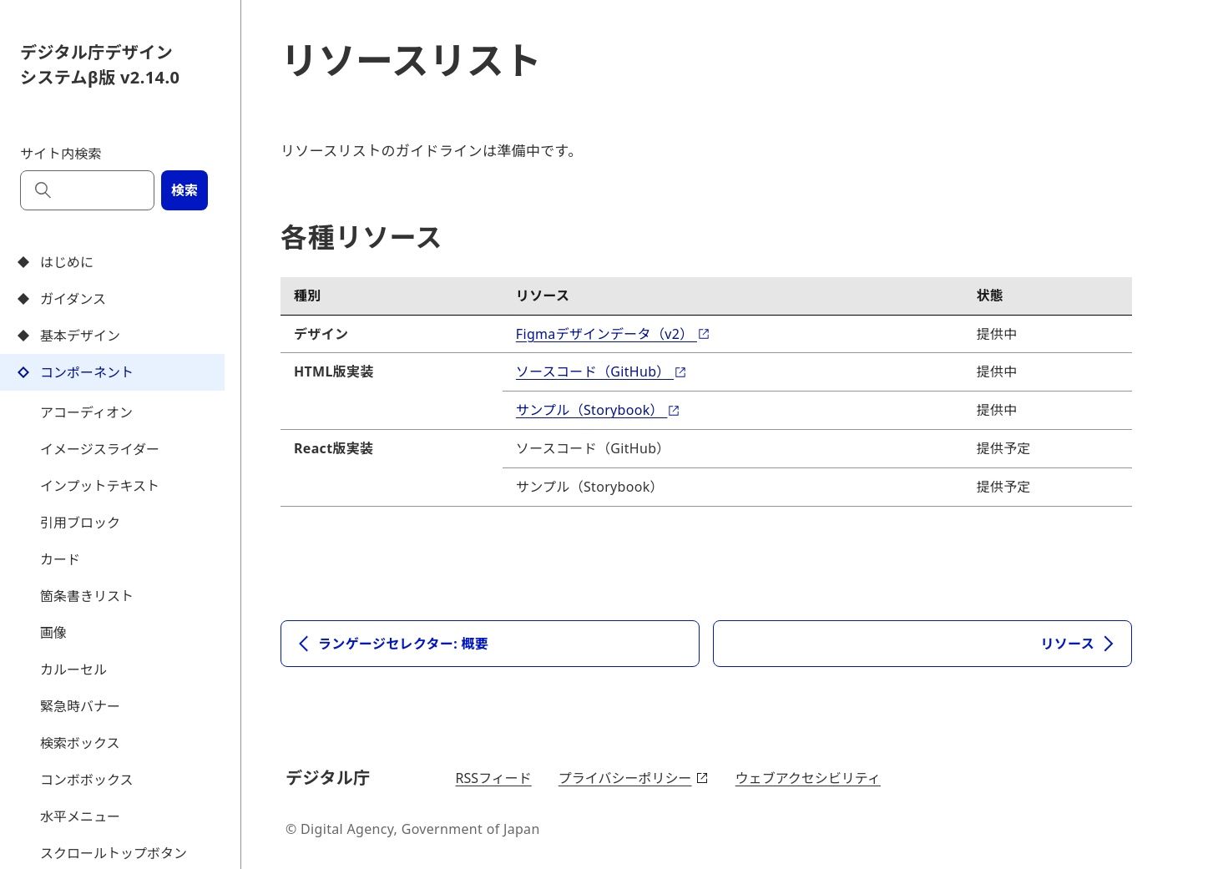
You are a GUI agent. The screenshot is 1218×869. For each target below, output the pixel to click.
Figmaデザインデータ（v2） (613, 334)
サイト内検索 (61, 153)
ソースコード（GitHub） (601, 371)
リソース (1079, 644)
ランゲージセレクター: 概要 (391, 644)
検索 (185, 190)
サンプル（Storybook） (598, 410)
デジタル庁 (331, 777)
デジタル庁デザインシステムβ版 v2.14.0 (99, 64)
